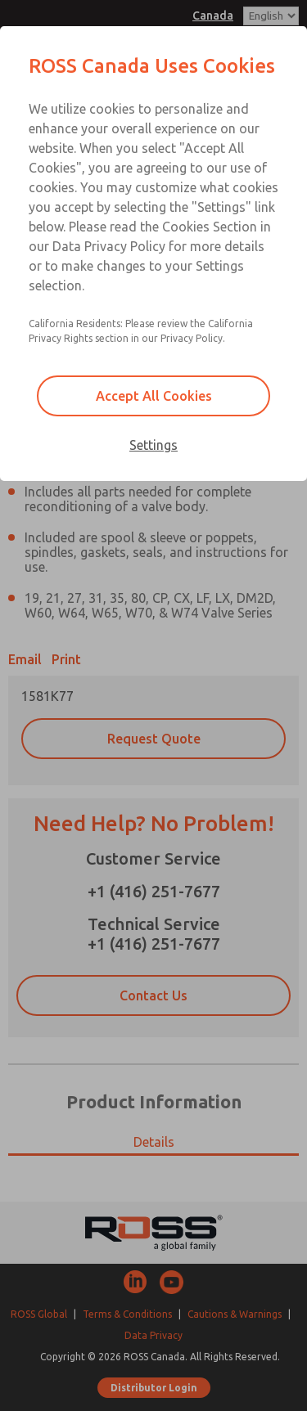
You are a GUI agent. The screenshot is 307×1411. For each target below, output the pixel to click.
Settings (153, 445)
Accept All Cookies (154, 396)
